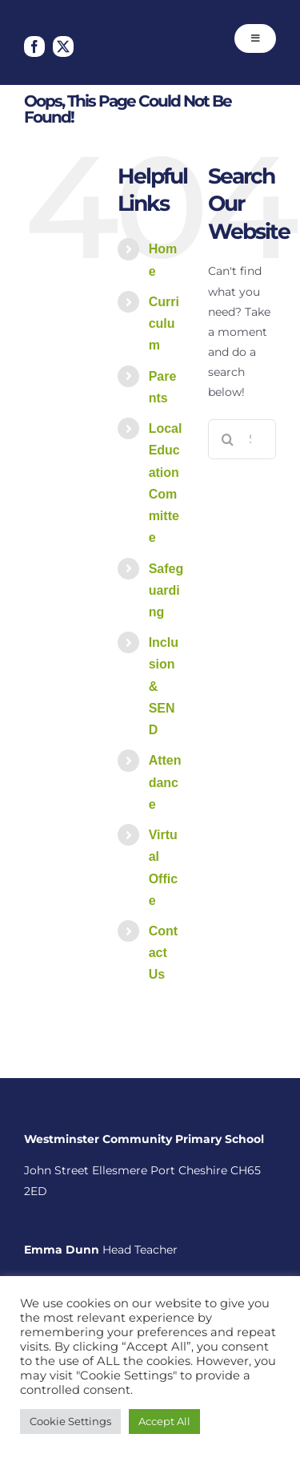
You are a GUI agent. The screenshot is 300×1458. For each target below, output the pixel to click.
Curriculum (164, 323)
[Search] (228, 439)
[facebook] (34, 46)
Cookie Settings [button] (70, 1421)
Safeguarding (166, 590)
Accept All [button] (164, 1421)
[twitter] (63, 46)
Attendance (165, 781)
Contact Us (163, 952)
